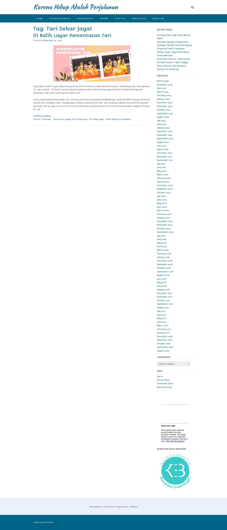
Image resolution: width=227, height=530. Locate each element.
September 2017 (165, 304)
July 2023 (161, 120)
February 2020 (164, 214)
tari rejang (65, 119)
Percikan (47, 119)
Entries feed (163, 380)
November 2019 (164, 224)
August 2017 (163, 307)
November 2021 (164, 156)
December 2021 (164, 152)
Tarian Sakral (111, 119)
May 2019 (161, 242)
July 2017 (161, 311)
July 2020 (161, 196)
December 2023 (164, 102)
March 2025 (163, 81)
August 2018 (163, 275)
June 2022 (161, 145)
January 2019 (163, 257)
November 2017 (164, 296)
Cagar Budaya (85, 18)
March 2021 (162, 174)
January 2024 (163, 99)
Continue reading (43, 115)
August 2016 (163, 350)
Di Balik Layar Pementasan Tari (72, 35)
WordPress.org (164, 387)
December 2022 (164, 131)
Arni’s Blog (139, 18)
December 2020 (165, 185)
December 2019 (164, 221)
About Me (158, 18)
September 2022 (165, 138)
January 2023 (163, 127)
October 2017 (163, 300)
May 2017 (161, 318)
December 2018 (164, 260)
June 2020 (162, 199)
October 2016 (163, 343)
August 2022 (163, 142)
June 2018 (161, 278)
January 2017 (163, 332)
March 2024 (163, 91)
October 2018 (163, 268)
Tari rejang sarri (79, 119)
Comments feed (165, 383)
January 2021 (163, 181)
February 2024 (164, 95)
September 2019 (165, 232)
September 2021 (165, 160)
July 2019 (161, 235)
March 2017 (163, 325)
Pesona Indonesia (59, 18)
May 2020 (162, 203)
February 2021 (164, 178)
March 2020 (163, 210)
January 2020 (163, 217)
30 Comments (124, 119)
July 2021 (161, 163)
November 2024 (165, 84)
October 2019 (163, 228)
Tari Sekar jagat (96, 119)
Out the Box (47, 522)
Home (39, 18)
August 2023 (163, 117)
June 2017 (161, 314)
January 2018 (163, 289)
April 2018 (162, 286)
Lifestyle (120, 18)
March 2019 (163, 250)
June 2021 (161, 167)
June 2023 (161, 124)
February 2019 (164, 253)
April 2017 (162, 322)
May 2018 (161, 282)
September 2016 (165, 347)
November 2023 (164, 106)
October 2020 (164, 192)
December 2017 (164, 293)
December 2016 (164, 336)
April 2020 (162, 206)
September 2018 (165, 271)
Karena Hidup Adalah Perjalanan (75, 7)
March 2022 (163, 149)
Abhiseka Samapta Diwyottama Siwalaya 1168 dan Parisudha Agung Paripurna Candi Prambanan (174, 45)
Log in (160, 376)
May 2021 (161, 171)
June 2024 (161, 88)
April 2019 (162, 246)
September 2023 (165, 113)
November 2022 (164, 135)
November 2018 (164, 264)
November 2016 (164, 339)
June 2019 (161, 239)
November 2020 (165, 188)
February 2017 (164, 329)
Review (104, 18)
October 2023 (163, 109)
